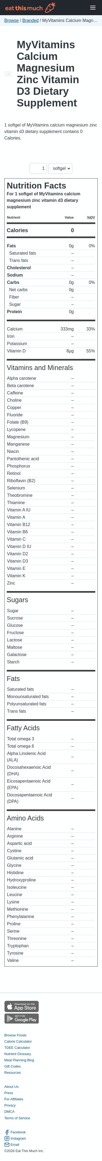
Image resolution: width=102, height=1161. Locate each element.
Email (11, 1144)
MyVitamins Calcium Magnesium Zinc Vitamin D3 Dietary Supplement (48, 74)
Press (8, 1093)
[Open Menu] (93, 7)
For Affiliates (13, 1099)
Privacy (10, 1105)
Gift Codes (12, 1066)
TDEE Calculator (17, 1048)
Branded (30, 20)
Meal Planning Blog (19, 1060)
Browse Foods (15, 1035)
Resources (12, 1073)
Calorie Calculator (18, 1041)
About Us (11, 1087)
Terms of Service (17, 1118)
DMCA (9, 1112)
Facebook (15, 1132)
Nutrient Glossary (17, 1054)
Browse (11, 20)
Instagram (15, 1138)
